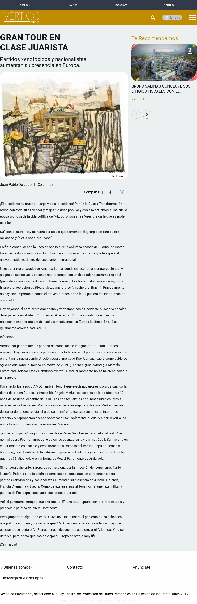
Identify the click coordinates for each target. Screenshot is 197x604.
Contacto (75, 567)
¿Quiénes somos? (16, 567)
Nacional (138, 99)
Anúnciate (141, 567)
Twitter (73, 5)
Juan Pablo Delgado (16, 184)
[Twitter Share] (122, 192)
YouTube (169, 5)
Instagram (121, 5)
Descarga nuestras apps (22, 578)
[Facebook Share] (110, 192)
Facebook (24, 5)
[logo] (22, 17)
